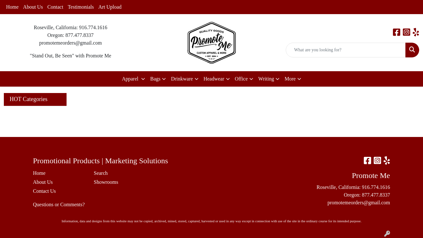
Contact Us (44, 191)
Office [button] (241, 78)
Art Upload (109, 7)
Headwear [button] (214, 78)
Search (101, 173)
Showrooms (106, 182)
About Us (33, 7)
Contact (55, 7)
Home (12, 7)
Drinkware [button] (182, 78)
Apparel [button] (131, 78)
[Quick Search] (346, 50)
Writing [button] (266, 78)
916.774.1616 (376, 187)
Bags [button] (155, 78)
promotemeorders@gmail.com (358, 202)
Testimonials (81, 7)
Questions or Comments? (59, 204)
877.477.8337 (376, 195)
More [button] (290, 78)
